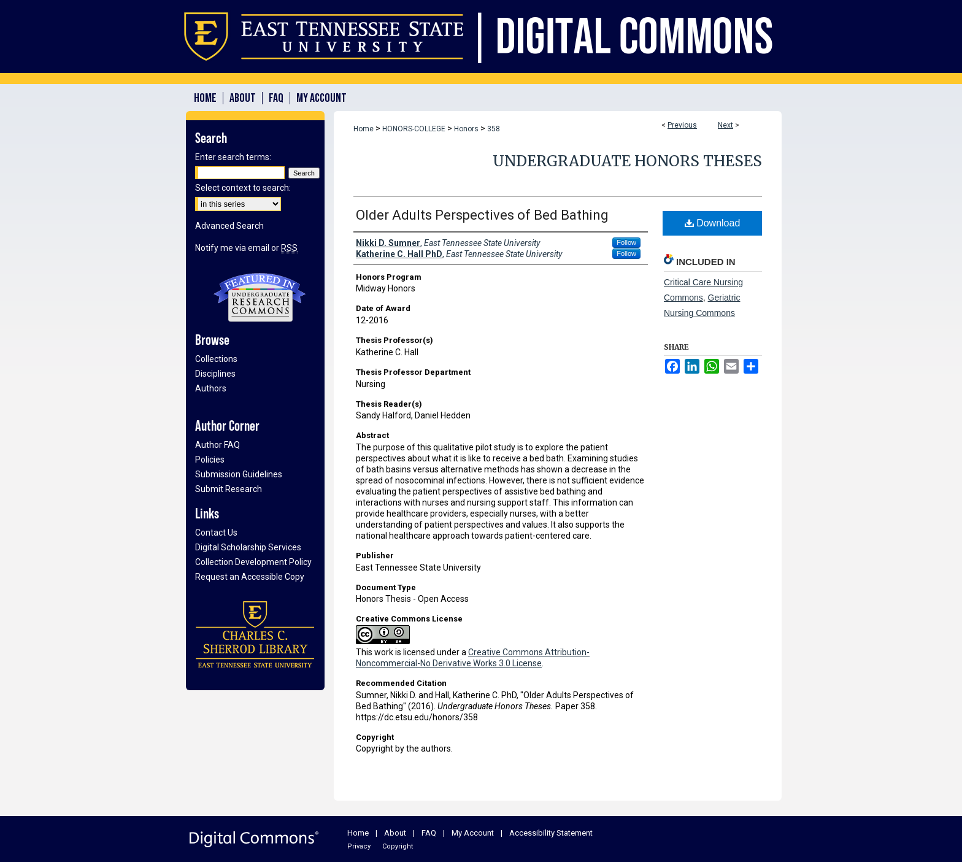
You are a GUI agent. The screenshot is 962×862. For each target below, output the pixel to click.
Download (713, 223)
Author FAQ (217, 445)
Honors (466, 129)
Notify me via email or (246, 248)
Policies (210, 459)
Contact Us (216, 532)
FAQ (428, 832)
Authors (210, 388)
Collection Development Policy (253, 562)
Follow (626, 242)
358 (493, 129)
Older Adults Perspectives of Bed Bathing (482, 215)
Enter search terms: (233, 157)
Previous (682, 125)
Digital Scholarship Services (248, 547)
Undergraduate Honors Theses (627, 161)
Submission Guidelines (238, 474)
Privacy (359, 846)
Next (725, 125)
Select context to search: (243, 188)
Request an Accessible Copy (249, 577)
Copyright (397, 846)
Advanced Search (229, 226)
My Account (473, 832)
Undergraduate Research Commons (259, 297)
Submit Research (228, 489)
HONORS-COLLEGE (413, 129)
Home (363, 129)
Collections (216, 359)
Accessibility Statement (551, 832)
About (395, 832)
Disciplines (215, 374)
